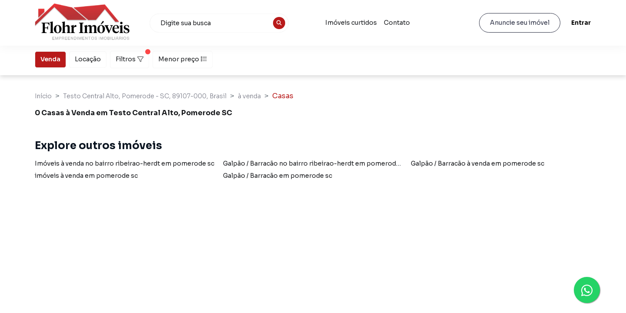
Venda (50, 58)
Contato (397, 23)
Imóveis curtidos (351, 23)
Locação (88, 58)
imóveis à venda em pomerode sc (86, 176)
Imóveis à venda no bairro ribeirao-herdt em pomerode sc (124, 163)
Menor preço (182, 59)
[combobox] (219, 23)
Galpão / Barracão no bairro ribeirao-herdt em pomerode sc (315, 163)
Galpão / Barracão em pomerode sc (277, 176)
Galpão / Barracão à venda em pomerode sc (477, 163)
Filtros (132, 57)
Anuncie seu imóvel (519, 23)
